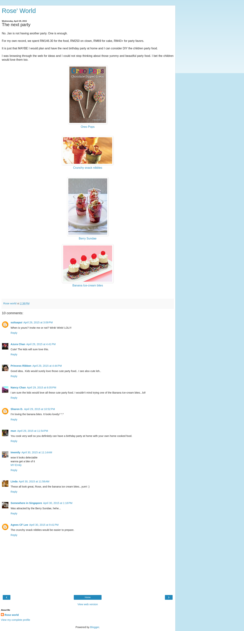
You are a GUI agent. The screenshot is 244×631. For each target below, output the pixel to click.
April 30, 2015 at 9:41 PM (43, 524)
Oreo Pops (88, 126)
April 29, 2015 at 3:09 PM (38, 322)
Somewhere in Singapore (26, 503)
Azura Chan (18, 344)
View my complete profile (15, 619)
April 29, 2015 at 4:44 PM (47, 365)
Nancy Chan (18, 387)
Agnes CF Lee (19, 524)
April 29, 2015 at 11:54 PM (32, 430)
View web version (87, 604)
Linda (14, 481)
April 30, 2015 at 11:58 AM (34, 481)
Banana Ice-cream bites (87, 285)
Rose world (12, 614)
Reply (14, 332)
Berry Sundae (88, 238)
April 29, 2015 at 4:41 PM (41, 344)
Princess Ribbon (21, 365)
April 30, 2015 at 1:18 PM (57, 503)
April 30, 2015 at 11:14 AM (37, 452)
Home (88, 597)
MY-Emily (16, 465)
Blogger (94, 627)
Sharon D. (17, 409)
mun (13, 430)
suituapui (16, 322)
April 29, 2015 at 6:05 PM (41, 387)
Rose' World (19, 10)
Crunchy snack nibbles (87, 167)
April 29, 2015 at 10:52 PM (39, 409)
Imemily (15, 452)
